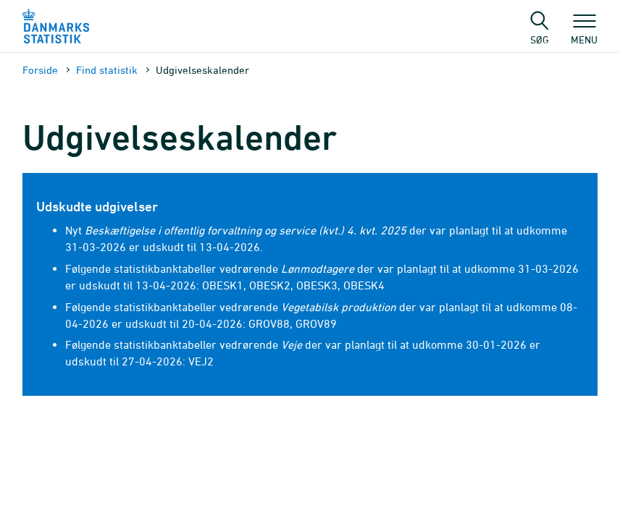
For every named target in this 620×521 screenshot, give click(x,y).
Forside (40, 70)
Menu (584, 32)
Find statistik (107, 70)
